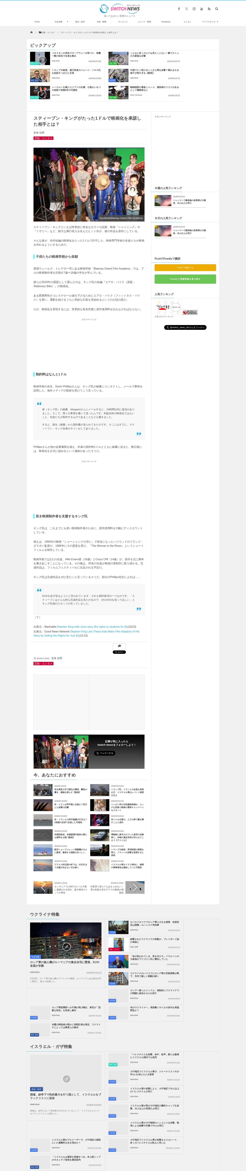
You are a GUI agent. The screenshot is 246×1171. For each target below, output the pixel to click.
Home (37, 22)
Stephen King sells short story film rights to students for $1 (92, 609)
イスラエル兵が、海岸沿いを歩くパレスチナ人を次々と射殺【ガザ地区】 (65, 1077)
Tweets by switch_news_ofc (123, 1073)
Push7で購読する (185, 250)
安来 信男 (38, 115)
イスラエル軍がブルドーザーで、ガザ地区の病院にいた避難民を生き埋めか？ (193, 1023)
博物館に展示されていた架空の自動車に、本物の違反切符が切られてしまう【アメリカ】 (127, 820)
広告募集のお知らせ (178, 1155)
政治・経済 (80, 22)
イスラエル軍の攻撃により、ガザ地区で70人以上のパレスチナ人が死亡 (131, 1006)
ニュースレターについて (153, 1155)
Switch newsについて (68, 1155)
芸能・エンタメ (43, 121)
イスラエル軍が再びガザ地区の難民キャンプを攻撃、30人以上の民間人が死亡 (193, 1006)
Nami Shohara (182, 78)
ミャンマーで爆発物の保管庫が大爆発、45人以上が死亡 (189, 184)
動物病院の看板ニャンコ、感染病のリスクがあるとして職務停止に (193, 71)
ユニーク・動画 (144, 22)
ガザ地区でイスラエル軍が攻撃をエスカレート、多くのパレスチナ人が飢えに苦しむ (130, 1040)
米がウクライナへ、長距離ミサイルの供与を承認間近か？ (130, 957)
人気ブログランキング (164, 299)
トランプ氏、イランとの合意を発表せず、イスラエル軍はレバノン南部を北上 (127, 775)
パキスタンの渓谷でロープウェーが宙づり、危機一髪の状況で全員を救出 (68, 56)
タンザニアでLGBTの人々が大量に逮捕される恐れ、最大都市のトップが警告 (71, 872)
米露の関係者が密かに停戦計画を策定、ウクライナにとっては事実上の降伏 (193, 959)
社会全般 (58, 22)
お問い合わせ (130, 1155)
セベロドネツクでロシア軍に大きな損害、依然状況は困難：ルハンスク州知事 (130, 908)
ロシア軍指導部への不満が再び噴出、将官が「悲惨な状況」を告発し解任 (193, 942)
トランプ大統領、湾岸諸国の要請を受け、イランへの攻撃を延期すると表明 (127, 835)
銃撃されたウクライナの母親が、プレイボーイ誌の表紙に (193, 906)
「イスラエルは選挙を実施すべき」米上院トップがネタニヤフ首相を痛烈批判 (193, 1040)
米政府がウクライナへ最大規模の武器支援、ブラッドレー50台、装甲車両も (65, 1091)
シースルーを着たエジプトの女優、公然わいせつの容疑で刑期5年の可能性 (130, 73)
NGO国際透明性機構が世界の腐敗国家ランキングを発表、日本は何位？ (65, 1119)
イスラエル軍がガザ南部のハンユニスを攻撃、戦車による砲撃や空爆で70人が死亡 (130, 1023)
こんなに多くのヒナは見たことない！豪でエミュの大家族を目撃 (130, 54)
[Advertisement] (89, 328)
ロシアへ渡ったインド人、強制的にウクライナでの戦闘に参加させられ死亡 (130, 942)
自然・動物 (101, 22)
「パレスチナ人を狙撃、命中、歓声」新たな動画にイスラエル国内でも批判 (130, 989)
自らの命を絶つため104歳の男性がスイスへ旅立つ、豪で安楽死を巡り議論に (65, 1133)
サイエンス (123, 22)
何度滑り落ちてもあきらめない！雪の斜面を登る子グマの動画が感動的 (107, 872)
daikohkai (56, 64)
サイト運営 (88, 1155)
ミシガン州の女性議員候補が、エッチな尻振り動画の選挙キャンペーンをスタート (127, 790)
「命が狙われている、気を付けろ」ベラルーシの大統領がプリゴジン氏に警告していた (130, 925)
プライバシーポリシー (109, 1155)
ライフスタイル (208, 22)
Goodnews (165, 22)
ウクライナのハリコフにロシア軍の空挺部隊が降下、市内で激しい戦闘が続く (193, 925)
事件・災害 (34, 63)
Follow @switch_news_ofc (128, 738)
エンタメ (187, 22)
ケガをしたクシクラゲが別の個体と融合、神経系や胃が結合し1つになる (65, 1105)
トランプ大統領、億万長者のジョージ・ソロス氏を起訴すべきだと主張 (193, 56)
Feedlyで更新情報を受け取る (185, 262)
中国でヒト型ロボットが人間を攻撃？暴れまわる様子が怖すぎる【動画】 (68, 73)
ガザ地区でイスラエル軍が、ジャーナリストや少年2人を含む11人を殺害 (193, 989)
